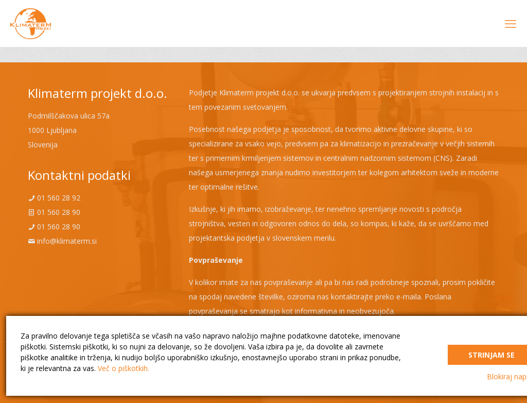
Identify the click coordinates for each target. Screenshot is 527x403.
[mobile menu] (510, 23)
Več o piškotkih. (123, 368)
